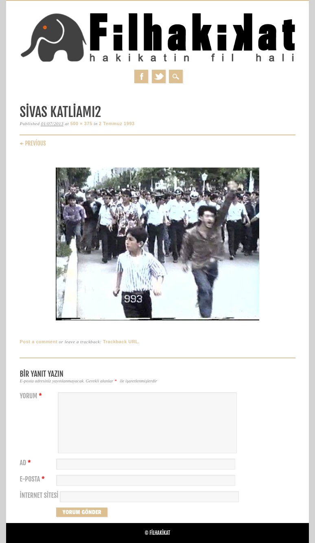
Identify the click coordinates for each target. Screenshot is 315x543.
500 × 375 (81, 123)
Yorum (32, 396)
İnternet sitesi (39, 495)
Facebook (141, 76)
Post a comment (38, 341)
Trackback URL (120, 341)
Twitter (159, 76)
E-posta (33, 479)
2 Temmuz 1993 (117, 123)
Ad (26, 463)
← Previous (33, 143)
